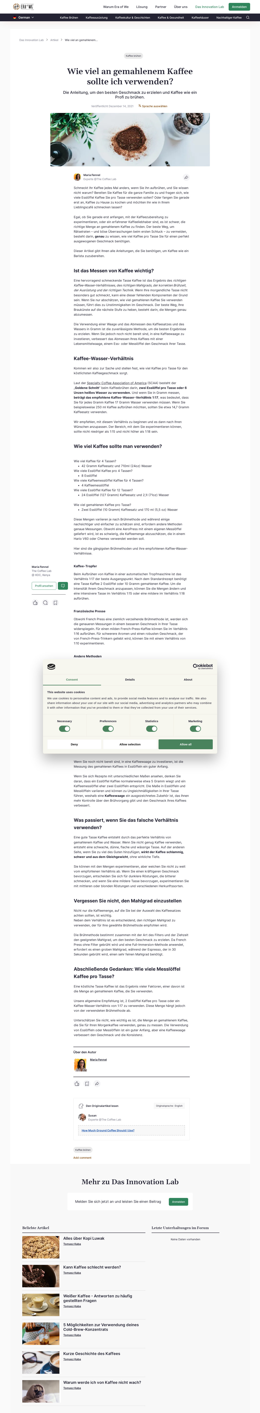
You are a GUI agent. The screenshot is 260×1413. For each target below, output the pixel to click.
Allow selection (130, 744)
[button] (32, 17)
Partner (160, 7)
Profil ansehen (44, 586)
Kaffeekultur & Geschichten (132, 17)
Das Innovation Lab (209, 7)
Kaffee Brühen (69, 17)
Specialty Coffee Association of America (117, 383)
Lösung (142, 7)
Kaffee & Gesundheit (171, 17)
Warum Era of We (116, 7)
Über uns (181, 7)
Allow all (186, 744)
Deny (74, 744)
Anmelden (239, 7)
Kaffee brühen (133, 55)
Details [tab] (130, 679)
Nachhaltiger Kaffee (229, 17)
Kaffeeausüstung (97, 17)
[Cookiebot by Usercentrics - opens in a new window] (196, 667)
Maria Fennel (98, 1059)
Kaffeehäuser (200, 17)
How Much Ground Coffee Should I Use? (108, 1130)
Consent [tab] (72, 679)
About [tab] (188, 679)
